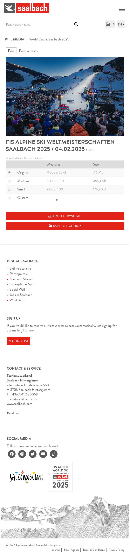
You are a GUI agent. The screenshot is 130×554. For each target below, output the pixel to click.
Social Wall (17, 289)
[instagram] (22, 454)
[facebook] (12, 454)
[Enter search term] (42, 24)
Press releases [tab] (28, 50)
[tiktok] (54, 454)
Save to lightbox (65, 226)
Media (18, 39)
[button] (110, 24)
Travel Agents (71, 550)
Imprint (55, 550)
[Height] (62, 200)
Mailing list (18, 341)
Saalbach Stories (21, 278)
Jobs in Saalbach (21, 294)
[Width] (51, 200)
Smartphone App (21, 284)
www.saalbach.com (19, 403)
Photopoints (18, 273)
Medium (23, 181)
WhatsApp (17, 299)
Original (23, 172)
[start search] (76, 24)
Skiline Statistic (20, 268)
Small (21, 189)
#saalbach (13, 413)
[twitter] (33, 454)
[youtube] (43, 454)
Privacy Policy (116, 550)
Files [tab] (11, 50)
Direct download (65, 216)
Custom (22, 198)
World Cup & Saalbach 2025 (49, 39)
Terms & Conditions (94, 550)
